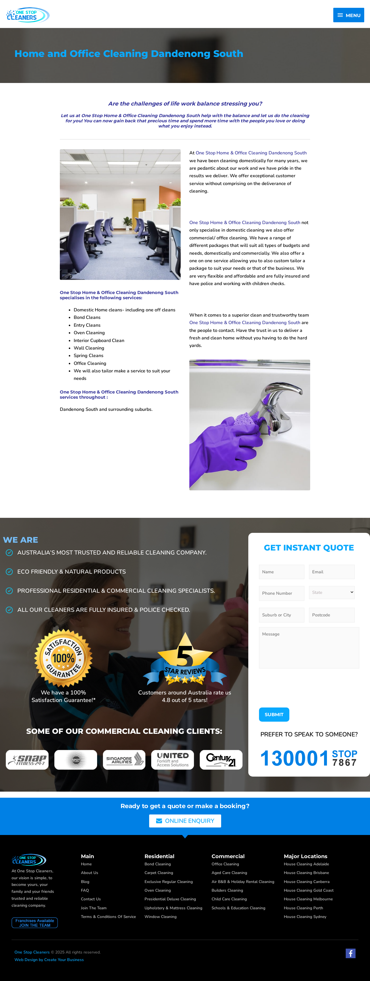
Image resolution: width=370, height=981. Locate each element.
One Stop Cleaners (32, 952)
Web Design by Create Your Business (49, 959)
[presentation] (303, 692)
